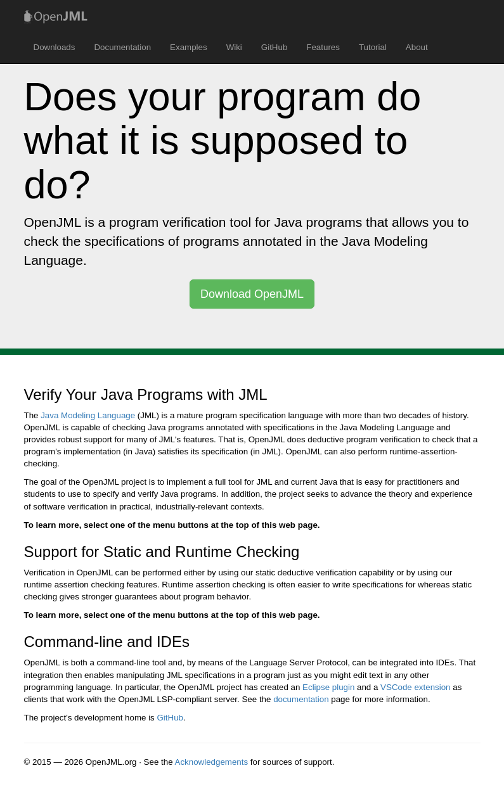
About (417, 47)
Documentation (122, 47)
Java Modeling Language (88, 415)
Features (323, 47)
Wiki (234, 47)
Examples (188, 47)
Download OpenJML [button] (252, 294)
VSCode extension (415, 687)
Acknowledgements (212, 762)
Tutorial (373, 47)
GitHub (274, 47)
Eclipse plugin (328, 687)
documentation (300, 699)
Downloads (54, 47)
